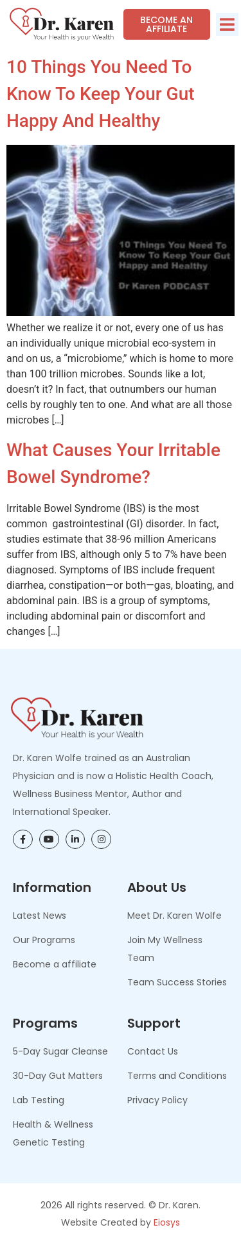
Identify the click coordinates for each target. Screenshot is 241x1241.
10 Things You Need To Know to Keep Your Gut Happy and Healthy (100, 93)
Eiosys (167, 1222)
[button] (227, 24)
